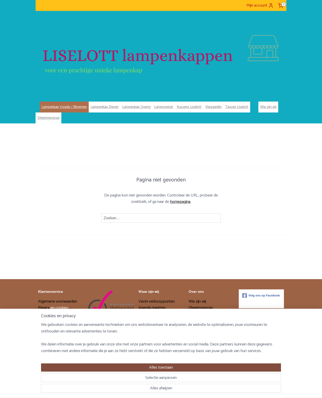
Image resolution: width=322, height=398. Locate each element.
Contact (44, 340)
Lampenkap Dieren (105, 107)
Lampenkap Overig (136, 107)
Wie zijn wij (268, 107)
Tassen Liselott (236, 107)
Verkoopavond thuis (155, 314)
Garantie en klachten (55, 327)
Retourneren (48, 321)
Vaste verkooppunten (156, 301)
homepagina (180, 201)
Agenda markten (152, 307)
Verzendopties (50, 314)
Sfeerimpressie (48, 118)
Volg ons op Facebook (261, 295)
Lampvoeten (163, 107)
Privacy (44, 307)
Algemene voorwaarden (57, 301)
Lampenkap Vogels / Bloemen (64, 107)
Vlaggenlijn (213, 107)
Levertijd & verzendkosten (59, 334)
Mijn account (260, 5)
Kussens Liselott (189, 107)
